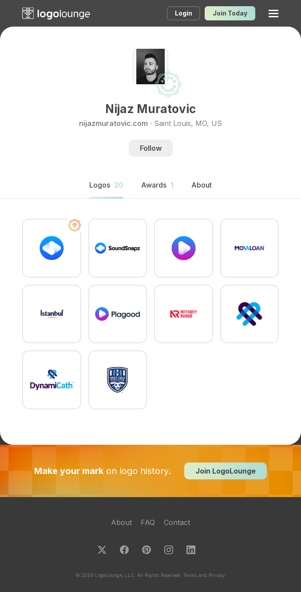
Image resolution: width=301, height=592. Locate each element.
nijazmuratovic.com (113, 123)
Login (183, 13)
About (121, 522)
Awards (157, 184)
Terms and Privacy (204, 575)
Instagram (169, 550)
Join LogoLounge (225, 471)
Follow (151, 148)
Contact (177, 522)
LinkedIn (191, 550)
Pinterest (146, 550)
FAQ (148, 522)
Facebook (124, 550)
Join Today (230, 13)
